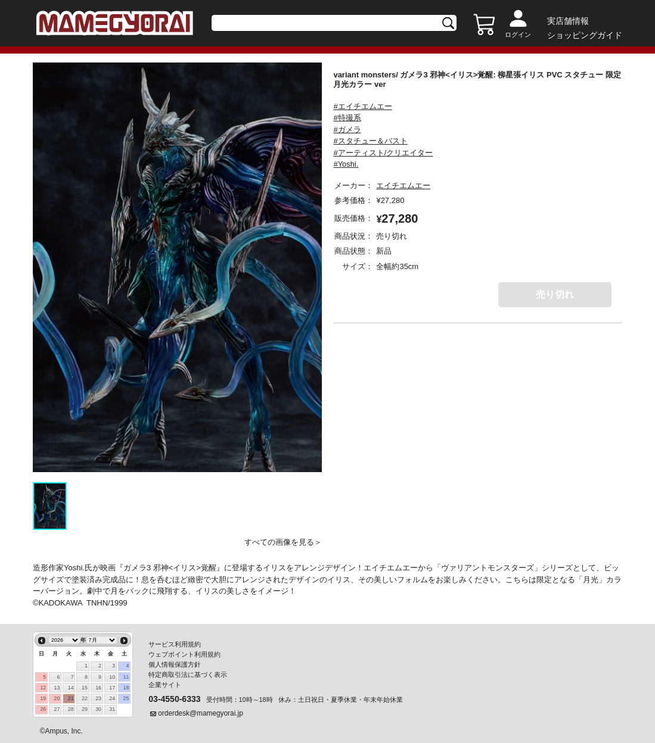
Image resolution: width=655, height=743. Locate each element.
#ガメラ (347, 129)
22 (85, 698)
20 (57, 698)
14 (71, 688)
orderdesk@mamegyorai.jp (200, 713)
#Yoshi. (345, 164)
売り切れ (555, 294)
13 (57, 688)
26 (43, 709)
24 (112, 698)
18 (126, 688)
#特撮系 (347, 117)
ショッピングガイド (584, 35)
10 (112, 677)
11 (126, 677)
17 (112, 688)
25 (126, 698)
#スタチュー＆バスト (370, 140)
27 (57, 709)
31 (112, 709)
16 (98, 688)
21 (71, 698)
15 (85, 688)
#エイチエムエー (362, 106)
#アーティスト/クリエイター (383, 152)
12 (43, 688)
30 (98, 709)
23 (98, 698)
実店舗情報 (568, 21)
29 (85, 709)
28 (71, 709)
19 (43, 698)
